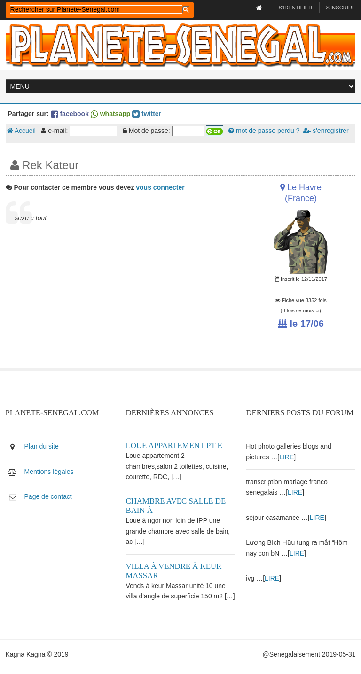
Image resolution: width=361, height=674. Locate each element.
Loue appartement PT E (174, 445)
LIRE (286, 457)
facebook (70, 113)
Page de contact (48, 496)
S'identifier (296, 7)
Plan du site (41, 446)
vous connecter (160, 187)
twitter (146, 113)
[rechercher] (96, 9)
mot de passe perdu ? (263, 130)
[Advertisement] (120, 302)
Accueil (21, 130)
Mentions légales (49, 471)
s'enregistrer (325, 130)
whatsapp (110, 113)
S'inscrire (340, 7)
